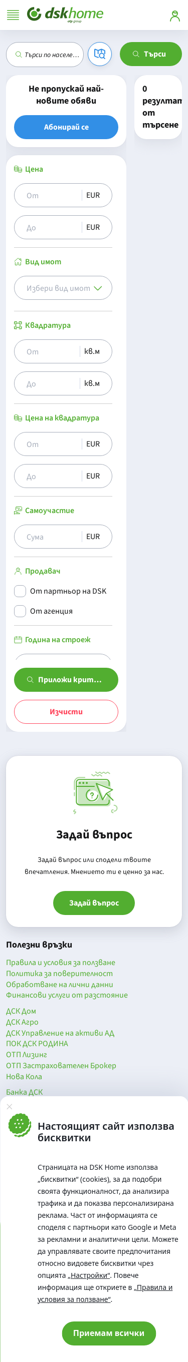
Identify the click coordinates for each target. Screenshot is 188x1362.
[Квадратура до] (51, 383)
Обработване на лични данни (59, 985)
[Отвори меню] (13, 15)
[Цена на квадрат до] (52, 476)
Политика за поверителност (59, 974)
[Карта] (100, 54)
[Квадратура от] (51, 351)
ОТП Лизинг (26, 1055)
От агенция (51, 611)
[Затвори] (9, 1106)
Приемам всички (109, 1332)
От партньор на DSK (68, 591)
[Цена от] (52, 195)
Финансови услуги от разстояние (67, 996)
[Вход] (175, 15)
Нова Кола (24, 1077)
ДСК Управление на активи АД (60, 1034)
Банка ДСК (24, 1093)
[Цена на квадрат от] (52, 444)
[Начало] (65, 15)
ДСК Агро (22, 1023)
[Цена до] (52, 227)
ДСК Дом (21, 1012)
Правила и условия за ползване (60, 963)
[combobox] (54, 55)
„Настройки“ (89, 1275)
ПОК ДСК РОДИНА (37, 1044)
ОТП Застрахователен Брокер (61, 1066)
